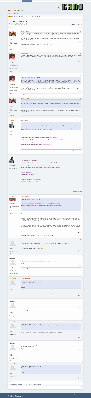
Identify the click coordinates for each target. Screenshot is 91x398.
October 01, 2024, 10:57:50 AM (25, 278)
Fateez (12, 120)
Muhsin (12, 31)
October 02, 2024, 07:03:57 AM (25, 321)
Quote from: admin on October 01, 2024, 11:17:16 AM (31, 324)
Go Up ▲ (82, 394)
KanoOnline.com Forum (16, 10)
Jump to (66, 386)
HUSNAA (13, 53)
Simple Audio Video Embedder (12, 395)
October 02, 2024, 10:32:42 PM (25, 363)
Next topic (80, 24)
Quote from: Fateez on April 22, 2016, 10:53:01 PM (31, 199)
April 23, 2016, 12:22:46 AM (25, 196)
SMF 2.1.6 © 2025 (10, 394)
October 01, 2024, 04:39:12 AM (25, 256)
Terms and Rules (77, 394)
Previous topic (74, 24)
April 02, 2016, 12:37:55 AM (25, 75)
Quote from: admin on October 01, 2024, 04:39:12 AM (31, 281)
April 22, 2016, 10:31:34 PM (25, 120)
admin (12, 256)
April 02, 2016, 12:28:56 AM (25, 53)
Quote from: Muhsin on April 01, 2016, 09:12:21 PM (31, 77)
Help (73, 394)
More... (79, 61)
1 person (22, 337)
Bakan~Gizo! (14, 239)
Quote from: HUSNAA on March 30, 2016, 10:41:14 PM (31, 123)
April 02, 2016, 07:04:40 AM (25, 98)
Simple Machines (16, 394)
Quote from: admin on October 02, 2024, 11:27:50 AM (31, 366)
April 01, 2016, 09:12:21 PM (25, 31)
